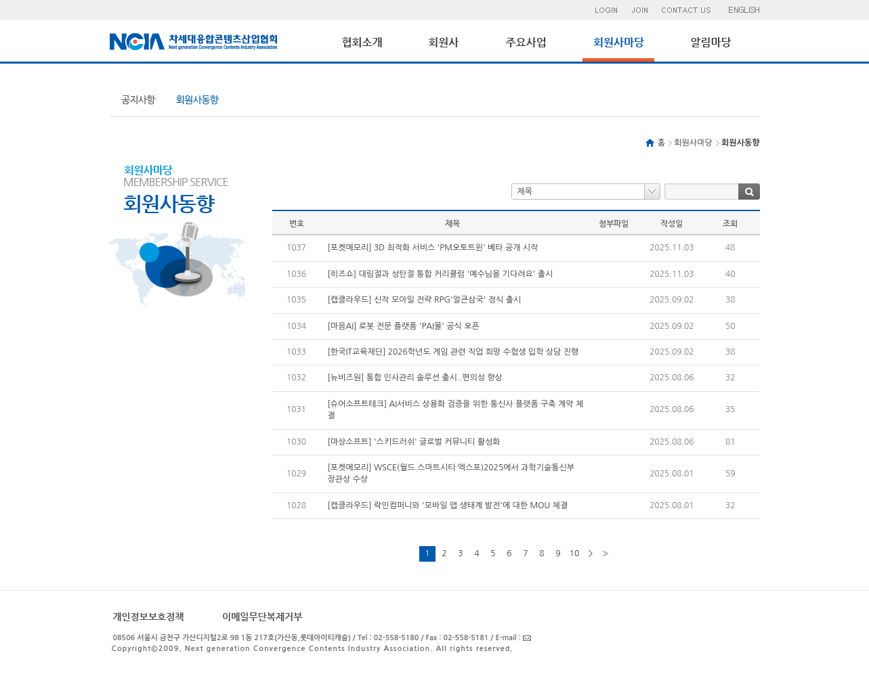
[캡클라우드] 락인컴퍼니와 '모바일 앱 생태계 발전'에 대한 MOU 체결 (448, 505)
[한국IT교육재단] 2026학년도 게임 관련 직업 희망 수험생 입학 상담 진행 (453, 352)
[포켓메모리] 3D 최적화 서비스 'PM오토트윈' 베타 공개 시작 (433, 248)
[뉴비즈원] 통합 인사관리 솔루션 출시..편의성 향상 (415, 378)
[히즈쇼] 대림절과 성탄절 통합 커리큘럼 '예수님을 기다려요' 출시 (440, 274)
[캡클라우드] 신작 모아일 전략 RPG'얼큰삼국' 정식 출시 (425, 300)
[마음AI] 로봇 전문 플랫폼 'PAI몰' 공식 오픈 (404, 326)
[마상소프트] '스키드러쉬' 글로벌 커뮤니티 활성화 (414, 442)
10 (575, 553)
